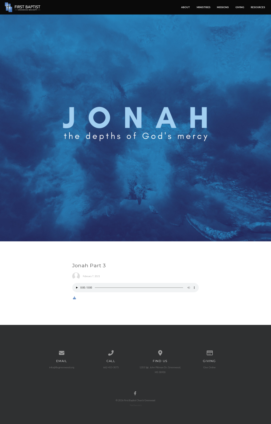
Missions (223, 7)
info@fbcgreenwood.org (61, 367)
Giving (239, 7)
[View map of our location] (160, 353)
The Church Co (136, 405)
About (185, 7)
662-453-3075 (111, 367)
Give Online (209, 367)
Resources (258, 7)
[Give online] (209, 353)
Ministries (203, 7)
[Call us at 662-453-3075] (111, 353)
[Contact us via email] (61, 353)
